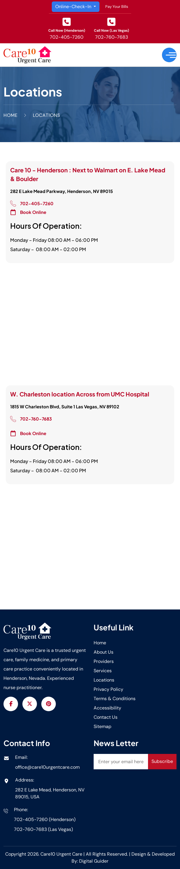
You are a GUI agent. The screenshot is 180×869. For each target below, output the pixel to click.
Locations (104, 680)
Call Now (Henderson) (66, 30)
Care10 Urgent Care (61, 854)
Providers (104, 661)
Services (103, 671)
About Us (103, 652)
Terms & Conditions (115, 698)
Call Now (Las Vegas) (111, 30)
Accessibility (107, 708)
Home (100, 643)
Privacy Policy (108, 689)
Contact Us (105, 717)
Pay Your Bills (116, 6)
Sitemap (102, 726)
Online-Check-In (73, 6)
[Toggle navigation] (169, 55)
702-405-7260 (66, 37)
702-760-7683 (111, 37)
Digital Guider (93, 861)
